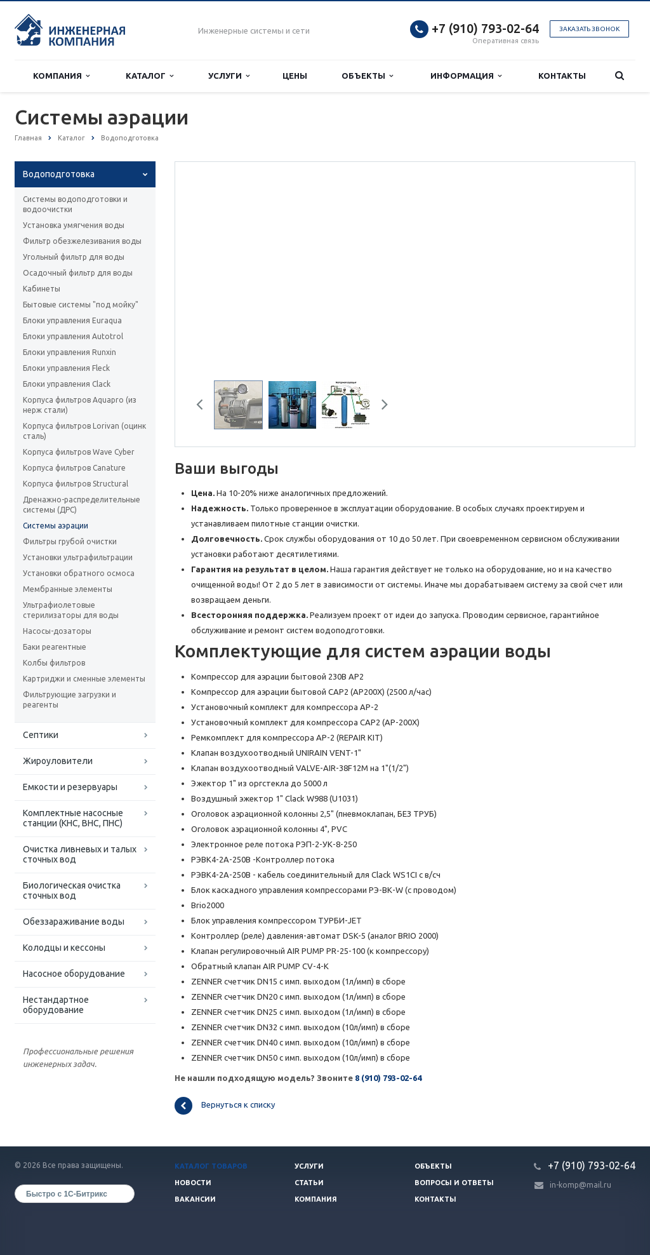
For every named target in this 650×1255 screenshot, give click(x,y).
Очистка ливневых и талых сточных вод (79, 854)
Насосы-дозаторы (57, 631)
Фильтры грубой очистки (70, 541)
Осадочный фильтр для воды (78, 273)
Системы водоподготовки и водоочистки (75, 204)
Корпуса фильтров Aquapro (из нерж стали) (79, 405)
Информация (465, 76)
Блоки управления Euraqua (72, 320)
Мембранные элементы (67, 589)
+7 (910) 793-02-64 (485, 28)
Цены (294, 75)
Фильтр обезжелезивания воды (82, 241)
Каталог (149, 76)
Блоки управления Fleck (66, 368)
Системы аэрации (55, 525)
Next (380, 406)
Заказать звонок (589, 28)
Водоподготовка (59, 174)
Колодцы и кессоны (64, 948)
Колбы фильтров (54, 663)
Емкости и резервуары (70, 787)
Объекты (367, 76)
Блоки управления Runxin (69, 352)
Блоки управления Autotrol (73, 336)
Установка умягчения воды (73, 225)
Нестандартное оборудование (56, 1005)
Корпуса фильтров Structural (75, 484)
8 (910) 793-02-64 (388, 1077)
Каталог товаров (211, 1166)
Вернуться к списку (225, 1106)
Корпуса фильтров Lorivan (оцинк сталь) (84, 431)
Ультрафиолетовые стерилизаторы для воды (71, 610)
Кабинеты (41, 289)
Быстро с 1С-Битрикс (66, 1194)
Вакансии (195, 1199)
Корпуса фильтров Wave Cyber (79, 452)
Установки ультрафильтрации (78, 557)
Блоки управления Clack (66, 384)
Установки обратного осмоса (79, 573)
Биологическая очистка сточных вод (72, 890)
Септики (40, 735)
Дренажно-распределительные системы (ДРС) (81, 504)
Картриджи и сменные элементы (84, 678)
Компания (61, 76)
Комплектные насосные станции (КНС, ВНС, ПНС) (73, 818)
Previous (204, 406)
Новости (193, 1182)
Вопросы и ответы (454, 1182)
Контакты (562, 75)
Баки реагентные (54, 647)
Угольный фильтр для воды (73, 257)
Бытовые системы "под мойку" (80, 304)
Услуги (228, 76)
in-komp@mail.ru (580, 1185)
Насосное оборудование (74, 974)
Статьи (309, 1182)
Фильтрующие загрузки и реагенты (69, 699)
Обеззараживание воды (73, 921)
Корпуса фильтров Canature (74, 468)
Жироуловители (58, 761)
